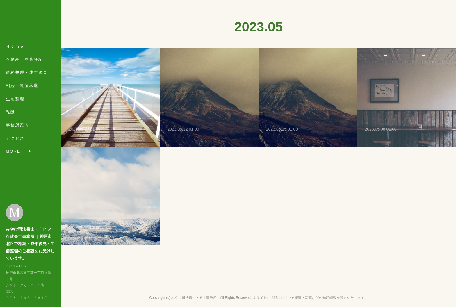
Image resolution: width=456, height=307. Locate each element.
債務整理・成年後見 (27, 73)
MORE (13, 139)
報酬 (10, 112)
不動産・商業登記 (24, 60)
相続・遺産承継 (22, 86)
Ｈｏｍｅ (15, 47)
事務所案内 (17, 126)
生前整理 (15, 99)
